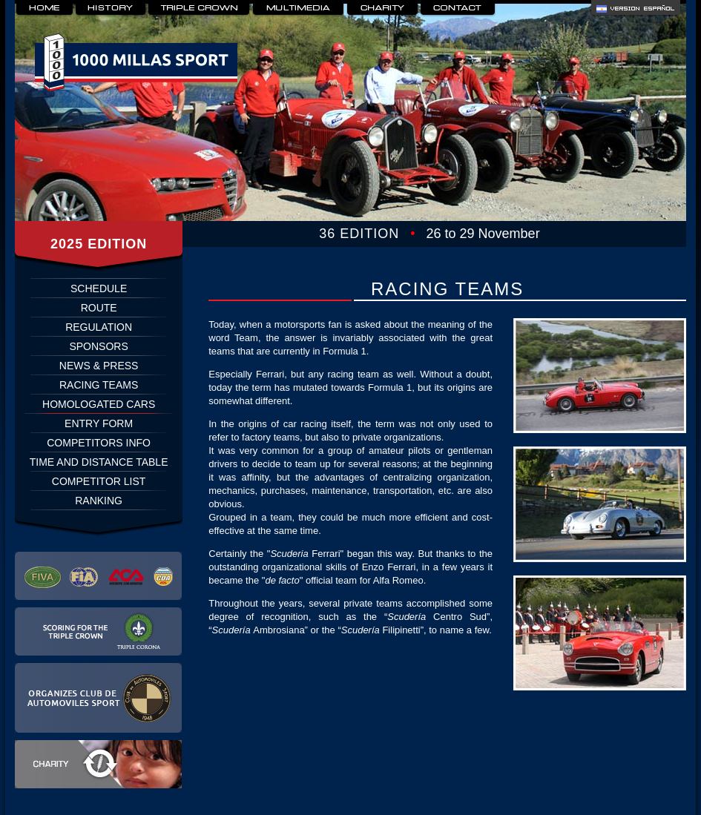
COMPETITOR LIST (99, 481)
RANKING (98, 501)
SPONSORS (98, 346)
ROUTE (99, 308)
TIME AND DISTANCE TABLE (99, 462)
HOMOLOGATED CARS (98, 404)
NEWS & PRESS (99, 366)
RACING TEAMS (98, 385)
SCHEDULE (98, 288)
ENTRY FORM (99, 423)
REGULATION (98, 327)
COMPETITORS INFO (99, 443)
